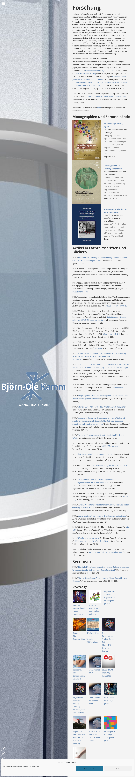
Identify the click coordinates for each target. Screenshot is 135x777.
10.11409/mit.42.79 (80, 292)
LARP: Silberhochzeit (110, 446)
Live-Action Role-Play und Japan (110, 700)
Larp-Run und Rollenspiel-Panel (94, 700)
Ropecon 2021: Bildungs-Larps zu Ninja (79, 636)
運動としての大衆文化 (111, 334)
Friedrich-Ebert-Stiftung (86, 73)
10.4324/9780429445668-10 (116, 306)
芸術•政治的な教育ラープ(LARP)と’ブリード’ (95, 454)
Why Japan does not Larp (88, 538)
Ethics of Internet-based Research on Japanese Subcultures (102, 516)
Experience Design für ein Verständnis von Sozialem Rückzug (79, 737)
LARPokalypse (117, 387)
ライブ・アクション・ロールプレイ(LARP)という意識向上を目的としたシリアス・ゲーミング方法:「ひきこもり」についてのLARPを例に (100, 367)
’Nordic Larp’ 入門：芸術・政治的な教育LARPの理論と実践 (102, 407)
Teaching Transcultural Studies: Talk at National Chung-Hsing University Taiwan (108, 642)
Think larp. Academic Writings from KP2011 (93, 541)
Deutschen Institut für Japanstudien (100, 70)
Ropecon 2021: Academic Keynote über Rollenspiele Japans (110, 597)
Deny (118, 768)
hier (99, 108)
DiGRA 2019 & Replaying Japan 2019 (108, 673)
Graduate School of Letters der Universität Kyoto (107, 96)
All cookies (89, 768)
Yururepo (99, 348)
